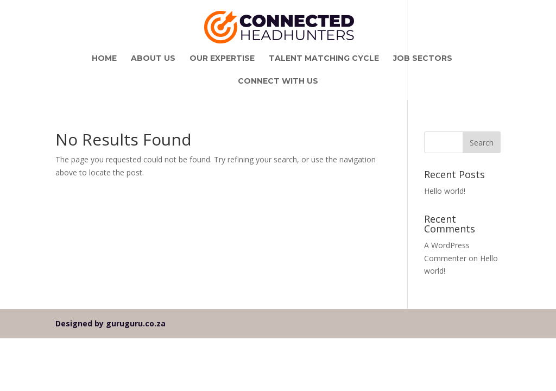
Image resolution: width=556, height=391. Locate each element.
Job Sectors (422, 58)
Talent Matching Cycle (324, 58)
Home (104, 58)
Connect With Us (278, 81)
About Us (153, 58)
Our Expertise (222, 58)
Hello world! (444, 191)
